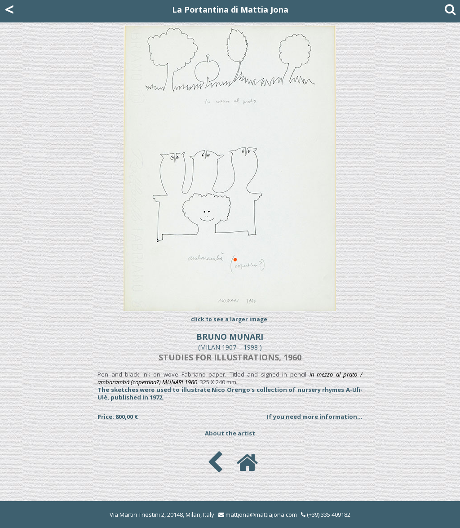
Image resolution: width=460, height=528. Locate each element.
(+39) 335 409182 (325, 514)
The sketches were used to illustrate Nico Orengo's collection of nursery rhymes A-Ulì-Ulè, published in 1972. (230, 393)
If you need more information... (315, 417)
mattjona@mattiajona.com (261, 514)
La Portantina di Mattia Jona (230, 9)
